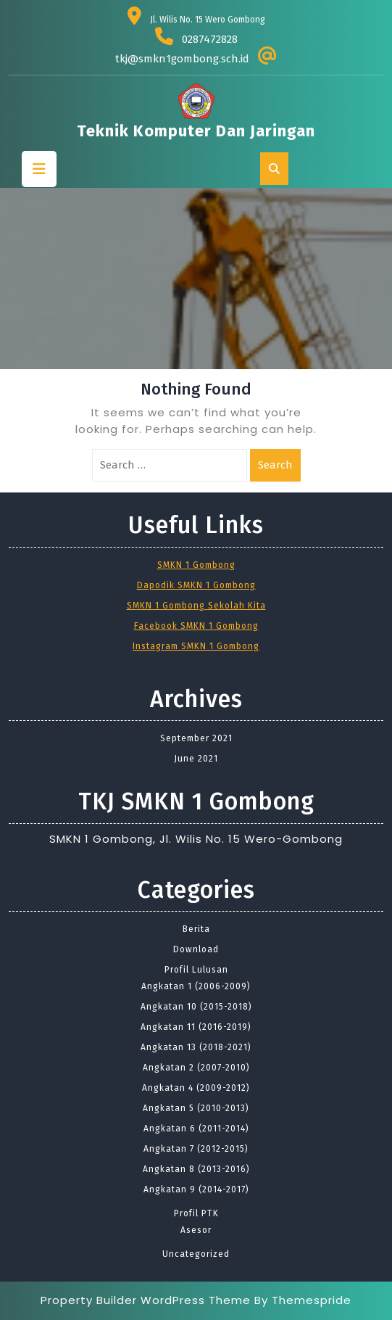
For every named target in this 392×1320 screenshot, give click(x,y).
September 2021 (196, 738)
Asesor (196, 1230)
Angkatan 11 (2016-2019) (196, 1027)
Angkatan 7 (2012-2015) (196, 1149)
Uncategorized (196, 1254)
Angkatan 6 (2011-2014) (196, 1128)
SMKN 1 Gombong (196, 565)
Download (196, 949)
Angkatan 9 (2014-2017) (196, 1189)
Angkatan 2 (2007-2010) (196, 1068)
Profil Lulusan (196, 970)
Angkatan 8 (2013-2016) (196, 1169)
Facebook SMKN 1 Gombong (196, 626)
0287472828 (210, 39)
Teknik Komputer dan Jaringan (196, 131)
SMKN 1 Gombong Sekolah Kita (196, 606)
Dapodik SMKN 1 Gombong (196, 585)
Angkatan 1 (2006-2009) (196, 986)
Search (275, 464)
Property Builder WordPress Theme (146, 1300)
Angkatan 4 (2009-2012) (196, 1088)
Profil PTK (196, 1213)
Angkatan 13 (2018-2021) (196, 1047)
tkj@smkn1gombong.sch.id (182, 58)
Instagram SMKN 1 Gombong (196, 646)
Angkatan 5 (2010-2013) (196, 1108)
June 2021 (196, 759)
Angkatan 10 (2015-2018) (196, 1007)
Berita (196, 929)
